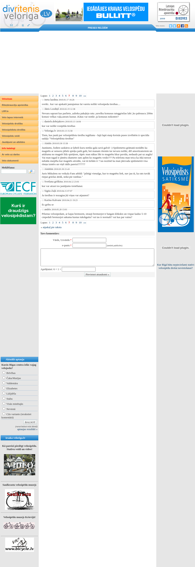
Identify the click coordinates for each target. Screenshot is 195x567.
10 (80, 95)
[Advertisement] (97, 62)
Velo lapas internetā (12, 117)
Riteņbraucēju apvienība (15, 105)
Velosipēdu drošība (12, 123)
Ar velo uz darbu (11, 154)
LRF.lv (5, 111)
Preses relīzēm (98, 28)
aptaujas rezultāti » (27, 429)
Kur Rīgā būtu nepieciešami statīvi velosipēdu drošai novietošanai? (175, 266)
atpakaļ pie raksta (52, 227)
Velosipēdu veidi (11, 136)
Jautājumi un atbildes (13, 142)
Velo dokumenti (10, 160)
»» (84, 95)
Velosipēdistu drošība (13, 129)
